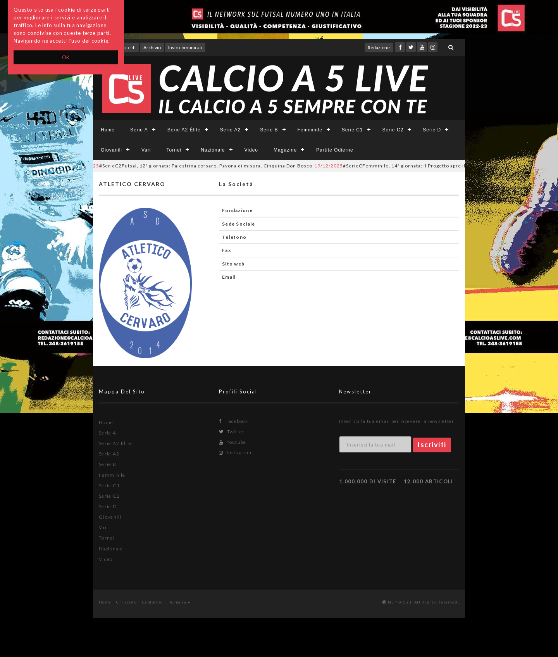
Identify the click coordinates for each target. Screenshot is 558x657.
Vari (146, 150)
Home (108, 130)
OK (66, 57)
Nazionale (213, 150)
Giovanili (111, 150)
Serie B (269, 130)
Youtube (232, 442)
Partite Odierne (334, 150)
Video (251, 150)
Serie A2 (230, 130)
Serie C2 (393, 130)
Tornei (173, 150)
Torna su (180, 602)
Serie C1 (352, 130)
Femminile (310, 130)
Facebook (233, 421)
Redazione (379, 47)
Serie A (139, 130)
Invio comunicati (185, 47)
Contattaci (153, 602)
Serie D (432, 130)
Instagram (235, 452)
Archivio (152, 47)
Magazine (285, 150)
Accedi (127, 47)
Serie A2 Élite (184, 130)
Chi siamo (126, 602)
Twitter (232, 432)
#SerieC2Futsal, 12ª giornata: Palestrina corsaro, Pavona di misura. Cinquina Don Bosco (194, 166)
